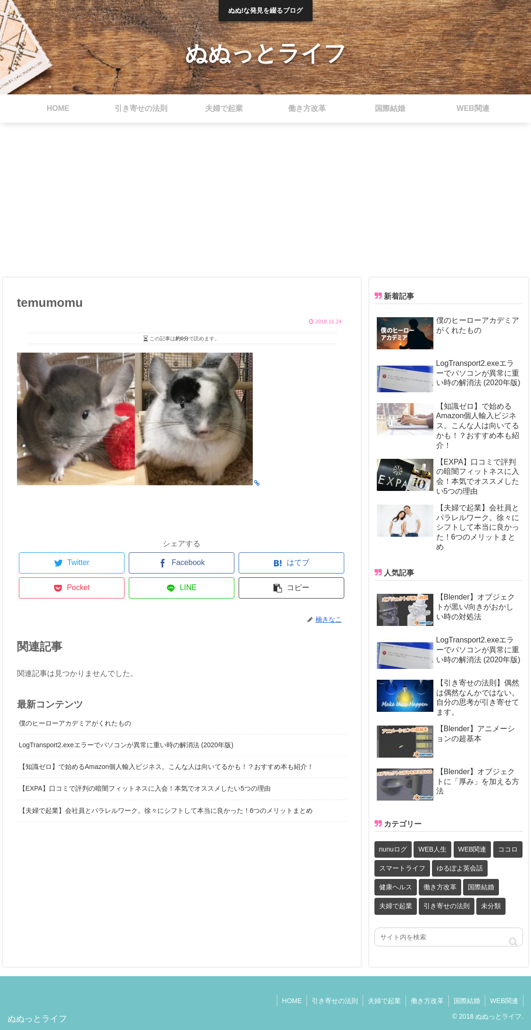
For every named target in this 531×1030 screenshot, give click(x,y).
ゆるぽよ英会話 (460, 868)
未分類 (491, 906)
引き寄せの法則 (446, 906)
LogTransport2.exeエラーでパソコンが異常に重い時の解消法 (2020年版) (126, 745)
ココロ (508, 849)
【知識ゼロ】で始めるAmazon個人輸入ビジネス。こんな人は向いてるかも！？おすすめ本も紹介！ (166, 766)
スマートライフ (402, 868)
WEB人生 (432, 849)
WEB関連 (472, 849)
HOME (292, 1001)
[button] (513, 942)
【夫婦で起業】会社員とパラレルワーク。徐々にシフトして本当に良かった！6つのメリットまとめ (166, 810)
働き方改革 (439, 887)
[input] (448, 937)
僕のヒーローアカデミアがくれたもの (75, 723)
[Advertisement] (265, 200)
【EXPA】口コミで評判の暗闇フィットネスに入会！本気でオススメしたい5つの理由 (145, 788)
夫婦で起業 (395, 906)
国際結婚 (481, 887)
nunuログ (393, 849)
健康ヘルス (395, 887)
